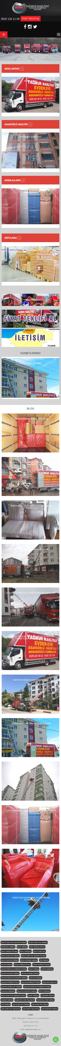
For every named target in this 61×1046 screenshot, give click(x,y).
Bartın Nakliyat (22, 947)
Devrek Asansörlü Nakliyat (10, 973)
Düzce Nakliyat (34, 969)
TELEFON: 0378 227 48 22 (31, 1022)
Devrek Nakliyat (6, 964)
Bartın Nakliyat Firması (37, 947)
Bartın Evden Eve (39, 951)
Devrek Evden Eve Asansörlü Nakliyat (14, 978)
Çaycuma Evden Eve (49, 982)
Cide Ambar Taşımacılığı (31, 1009)
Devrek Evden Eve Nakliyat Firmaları (13, 969)
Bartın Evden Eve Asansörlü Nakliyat (13, 942)
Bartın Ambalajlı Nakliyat (29, 960)
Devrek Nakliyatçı (47, 969)
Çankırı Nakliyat (33, 995)
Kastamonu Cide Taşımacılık (25, 1000)
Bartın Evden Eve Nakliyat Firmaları (33, 956)
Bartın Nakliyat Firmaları (9, 951)
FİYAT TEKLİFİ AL (30, 18)
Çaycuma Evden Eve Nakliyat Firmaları (37, 987)
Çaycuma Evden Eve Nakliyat (11, 987)
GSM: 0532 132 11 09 (30, 1026)
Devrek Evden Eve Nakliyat (37, 942)
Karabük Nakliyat (7, 1000)
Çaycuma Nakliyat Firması (10, 982)
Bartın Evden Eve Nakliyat (10, 956)
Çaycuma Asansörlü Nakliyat (27, 991)
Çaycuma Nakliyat (35, 978)
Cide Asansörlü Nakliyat (49, 1009)
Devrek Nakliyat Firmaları (41, 964)
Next (57, 94)
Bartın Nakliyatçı (25, 951)
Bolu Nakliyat (44, 960)
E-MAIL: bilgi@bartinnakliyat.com (30, 1029)
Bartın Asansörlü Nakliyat (9, 960)
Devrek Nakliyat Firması (22, 964)
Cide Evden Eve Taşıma (40, 1004)
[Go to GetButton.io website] (55, 1043)
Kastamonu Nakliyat (8, 947)
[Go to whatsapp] (55, 1039)
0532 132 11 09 (10, 18)
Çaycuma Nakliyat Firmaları (30, 982)
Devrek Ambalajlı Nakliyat (30, 973)
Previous (5, 94)
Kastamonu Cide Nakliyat (45, 1000)
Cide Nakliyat (5, 1004)
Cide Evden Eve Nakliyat (20, 1004)
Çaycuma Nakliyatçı (8, 991)
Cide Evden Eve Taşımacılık (10, 1009)
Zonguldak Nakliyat (47, 995)
